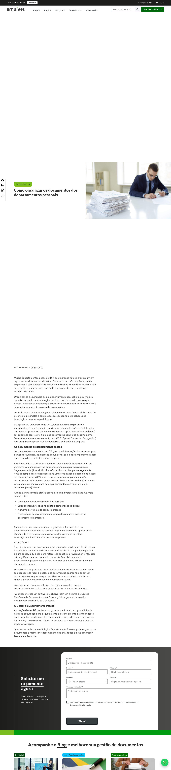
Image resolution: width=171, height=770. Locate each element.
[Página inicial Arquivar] (16, 9)
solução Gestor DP (26, 610)
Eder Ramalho (20, 367)
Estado (69, 678)
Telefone (113, 668)
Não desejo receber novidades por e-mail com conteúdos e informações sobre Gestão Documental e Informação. (104, 703)
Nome (69, 659)
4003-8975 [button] (159, 3)
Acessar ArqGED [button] (145, 3)
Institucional (92, 10)
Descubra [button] (32, 3)
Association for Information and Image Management (61, 470)
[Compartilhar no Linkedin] (2, 185)
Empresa (114, 678)
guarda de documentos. (52, 407)
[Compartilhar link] (2, 196)
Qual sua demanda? (74, 687)
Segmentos (76, 10)
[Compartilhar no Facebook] (2, 180)
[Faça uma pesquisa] (137, 9)
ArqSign (47, 10)
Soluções (60, 10)
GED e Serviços (23, 184)
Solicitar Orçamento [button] (152, 9)
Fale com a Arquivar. (25, 636)
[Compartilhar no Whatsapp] (2, 190)
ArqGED (36, 10)
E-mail (69, 668)
